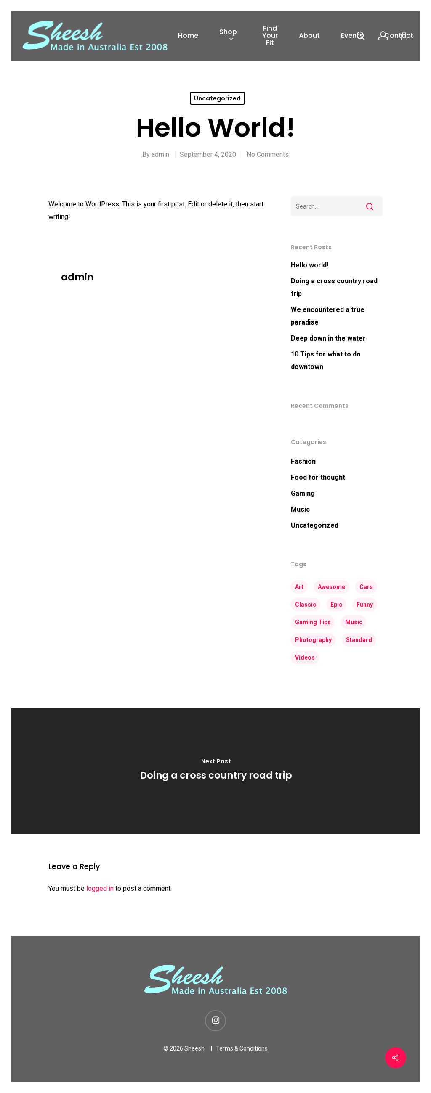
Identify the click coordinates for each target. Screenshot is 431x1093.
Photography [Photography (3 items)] (313, 639)
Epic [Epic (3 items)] (336, 604)
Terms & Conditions (242, 1048)
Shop (228, 35)
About (309, 35)
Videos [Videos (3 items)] (305, 657)
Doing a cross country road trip (334, 287)
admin (160, 154)
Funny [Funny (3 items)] (365, 604)
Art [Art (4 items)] (299, 586)
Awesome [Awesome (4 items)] (331, 586)
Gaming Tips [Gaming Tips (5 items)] (313, 622)
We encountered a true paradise (327, 316)
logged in (100, 888)
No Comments (268, 154)
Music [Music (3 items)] (353, 622)
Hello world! (309, 265)
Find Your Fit (270, 35)
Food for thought (318, 477)
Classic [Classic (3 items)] (305, 604)
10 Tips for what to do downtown (326, 360)
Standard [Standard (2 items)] (359, 639)
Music (300, 509)
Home (188, 35)
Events (352, 35)
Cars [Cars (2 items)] (366, 586)
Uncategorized (217, 98)
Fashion (303, 461)
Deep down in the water (328, 338)
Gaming (303, 493)
